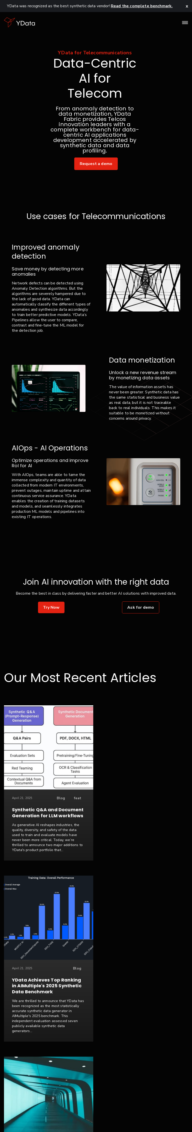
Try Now (51, 607)
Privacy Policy (52, 1116)
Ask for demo (140, 607)
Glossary (139, 1116)
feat (70, 798)
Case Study (64, 985)
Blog (54, 798)
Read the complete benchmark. (141, 6)
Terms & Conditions (91, 1116)
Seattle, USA (167, 1116)
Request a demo (96, 164)
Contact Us (22, 1116)
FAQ (121, 1116)
